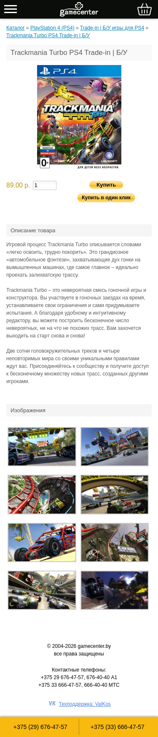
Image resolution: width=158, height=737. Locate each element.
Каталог (15, 28)
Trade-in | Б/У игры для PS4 (112, 28)
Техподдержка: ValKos (85, 704)
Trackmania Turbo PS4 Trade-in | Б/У (48, 35)
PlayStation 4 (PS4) (52, 28)
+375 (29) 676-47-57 (40, 726)
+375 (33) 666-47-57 (118, 726)
